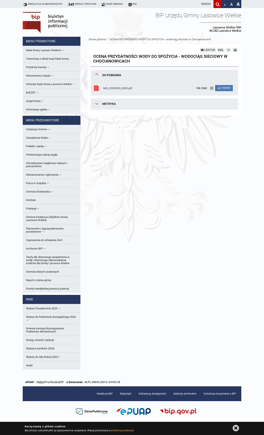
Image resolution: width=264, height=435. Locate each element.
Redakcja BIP (105, 393)
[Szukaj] (217, 4)
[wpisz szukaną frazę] (195, 4)
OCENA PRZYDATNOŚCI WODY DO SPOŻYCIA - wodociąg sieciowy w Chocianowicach (160, 39)
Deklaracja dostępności (152, 393)
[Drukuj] (235, 50)
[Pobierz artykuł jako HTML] (228, 50)
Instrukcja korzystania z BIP (220, 393)
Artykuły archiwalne (184, 393)
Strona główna (97, 39)
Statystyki (125, 393)
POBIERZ (223, 88)
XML (221, 50)
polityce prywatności (122, 430)
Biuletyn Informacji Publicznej (57, 22)
